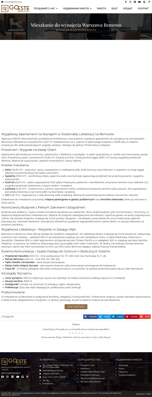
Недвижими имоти (77, 8)
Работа (101, 8)
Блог (114, 8)
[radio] (70, 333)
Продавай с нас (46, 8)
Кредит (128, 8)
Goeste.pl (140, 394)
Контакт (143, 8)
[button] (90, 316)
